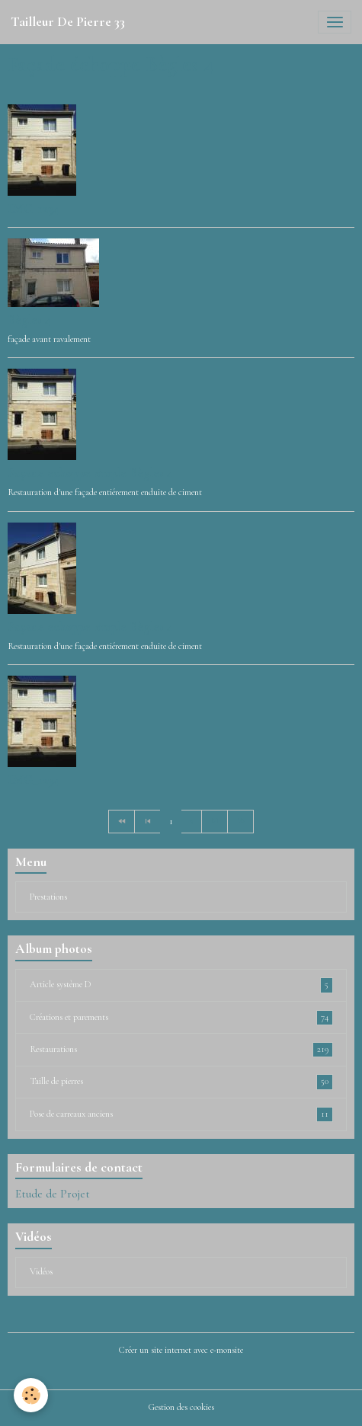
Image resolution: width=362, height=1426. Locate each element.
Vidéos (41, 1271)
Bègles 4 (29, 320)
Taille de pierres (181, 1081)
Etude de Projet (52, 1194)
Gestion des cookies (181, 1407)
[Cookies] (31, 1395)
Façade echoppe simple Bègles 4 (90, 473)
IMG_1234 (33, 208)
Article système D (181, 985)
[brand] (68, 22)
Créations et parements (181, 1017)
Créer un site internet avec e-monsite (181, 1350)
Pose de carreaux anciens (181, 1114)
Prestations (48, 897)
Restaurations (181, 1049)
